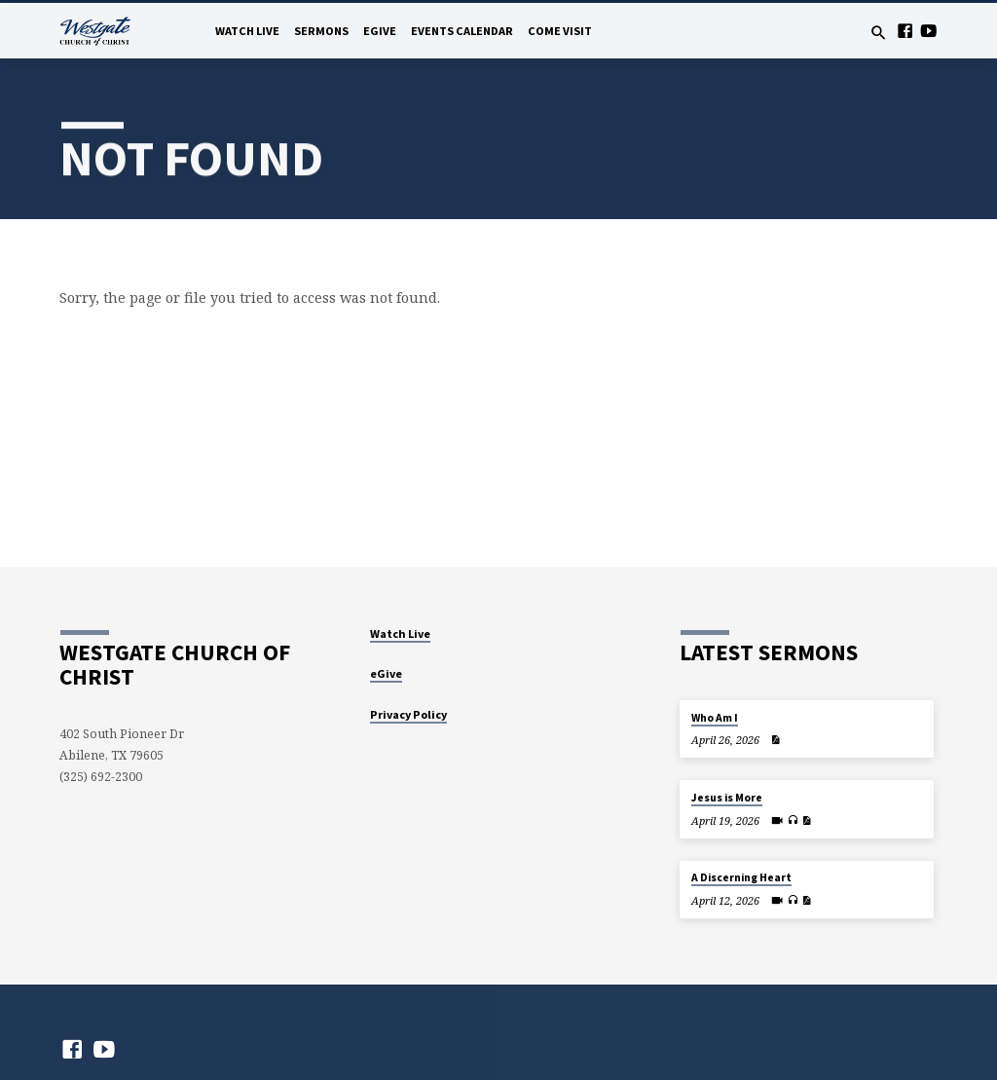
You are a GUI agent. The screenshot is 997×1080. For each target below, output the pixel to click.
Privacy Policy (408, 714)
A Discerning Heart (741, 877)
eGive (379, 30)
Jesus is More (726, 797)
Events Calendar (462, 30)
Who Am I (714, 718)
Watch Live (247, 30)
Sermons (321, 30)
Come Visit (560, 30)
